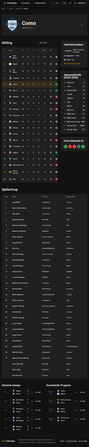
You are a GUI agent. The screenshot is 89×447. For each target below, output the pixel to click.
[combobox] (48, 43)
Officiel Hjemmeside (72, 63)
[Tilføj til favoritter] (81, 25)
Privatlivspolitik (71, 441)
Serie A (18, 8)
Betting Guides (40, 3)
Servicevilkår (83, 441)
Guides (62, 441)
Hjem (3, 8)
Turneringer (26, 3)
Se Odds (38, 392)
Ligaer (11, 8)
